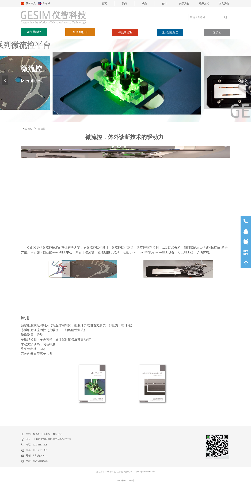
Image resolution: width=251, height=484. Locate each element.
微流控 (41, 128)
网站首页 (27, 128)
